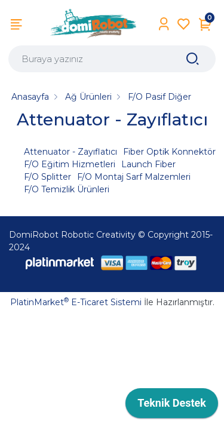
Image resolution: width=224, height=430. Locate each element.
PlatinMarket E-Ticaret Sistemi (76, 302)
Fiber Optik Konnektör (169, 151)
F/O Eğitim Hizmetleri (69, 164)
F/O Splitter (47, 176)
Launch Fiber (148, 164)
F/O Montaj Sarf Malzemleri (134, 176)
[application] (171, 406)
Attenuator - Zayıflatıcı (70, 151)
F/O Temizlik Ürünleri (66, 189)
